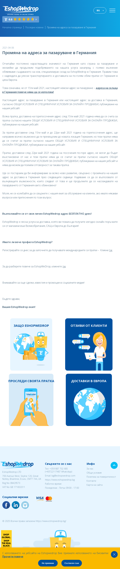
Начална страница (12, 27)
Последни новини (34, 27)
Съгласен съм (72, 563)
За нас (90, 468)
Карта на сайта (94, 484)
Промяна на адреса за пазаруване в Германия (71, 27)
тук (110, 250)
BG (98, 10)
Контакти (91, 480)
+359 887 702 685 (59, 468)
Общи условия (94, 472)
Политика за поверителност (101, 476)
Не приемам (48, 563)
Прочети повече (12, 556)
